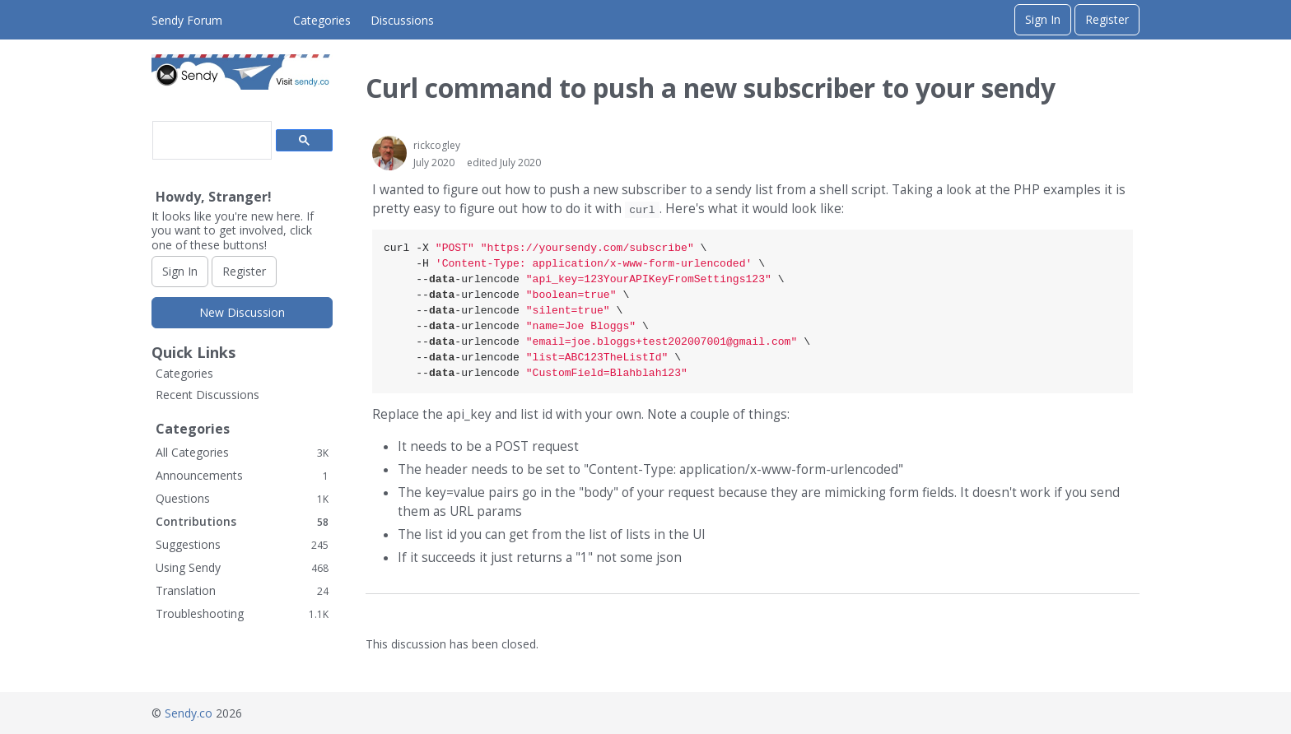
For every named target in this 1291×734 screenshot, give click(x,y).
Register (1107, 19)
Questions (242, 498)
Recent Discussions (207, 394)
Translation (242, 590)
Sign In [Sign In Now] (180, 271)
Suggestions (242, 544)
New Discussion (242, 312)
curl (642, 209)
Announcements (242, 475)
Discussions (402, 20)
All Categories (242, 452)
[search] (210, 141)
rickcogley (436, 145)
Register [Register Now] (244, 271)
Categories (322, 20)
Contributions (242, 521)
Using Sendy (242, 567)
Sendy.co (188, 713)
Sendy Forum (186, 20)
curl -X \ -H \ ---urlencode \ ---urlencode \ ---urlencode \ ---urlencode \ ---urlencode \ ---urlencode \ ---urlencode (597, 310)
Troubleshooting (242, 613)
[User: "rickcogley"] (389, 153)
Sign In (1042, 19)
